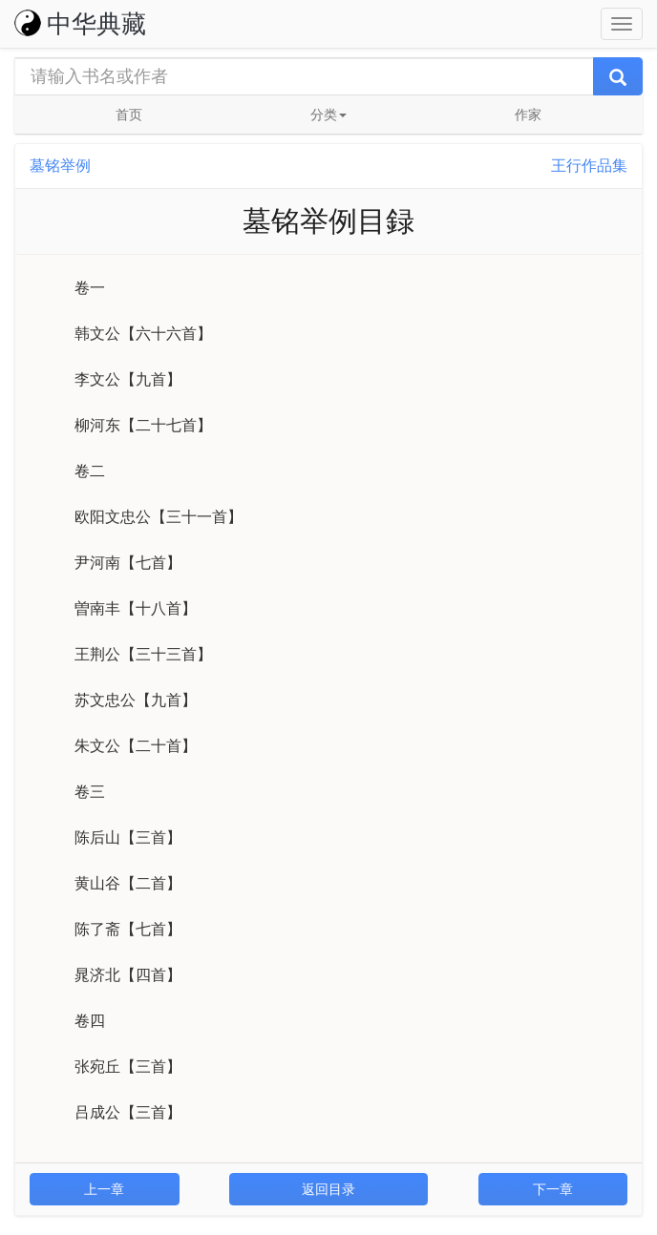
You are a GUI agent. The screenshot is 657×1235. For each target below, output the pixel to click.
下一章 (553, 1189)
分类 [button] (328, 114)
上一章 (104, 1189)
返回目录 (328, 1189)
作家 (528, 114)
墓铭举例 (60, 165)
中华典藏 (80, 24)
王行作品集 (589, 165)
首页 (129, 114)
